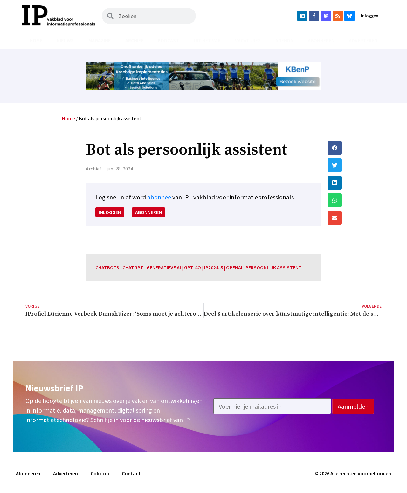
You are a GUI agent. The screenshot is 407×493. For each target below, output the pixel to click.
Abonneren (321, 40)
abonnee (159, 197)
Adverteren (363, 40)
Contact (131, 473)
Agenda (284, 40)
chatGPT (132, 267)
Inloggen (369, 15)
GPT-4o (192, 267)
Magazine (99, 40)
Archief (134, 40)
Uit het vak (207, 40)
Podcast (168, 40)
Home (36, 40)
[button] (355, 148)
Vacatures (248, 40)
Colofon (100, 473)
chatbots (107, 267)
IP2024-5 (213, 267)
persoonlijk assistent (273, 267)
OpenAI (234, 267)
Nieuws (65, 40)
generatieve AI (164, 267)
